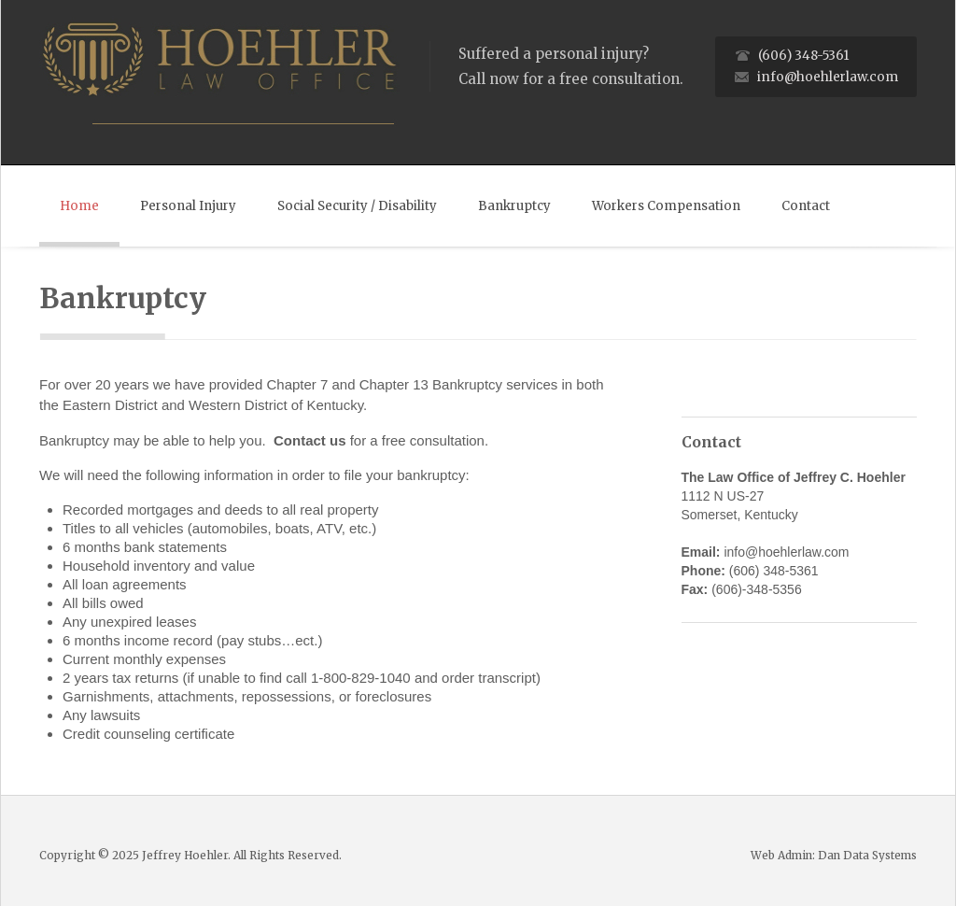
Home (79, 206)
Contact (805, 206)
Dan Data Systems (867, 855)
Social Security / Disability (357, 206)
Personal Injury (188, 206)
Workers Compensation (666, 206)
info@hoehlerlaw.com (827, 77)
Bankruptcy (514, 206)
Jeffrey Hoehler (185, 855)
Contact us (310, 440)
